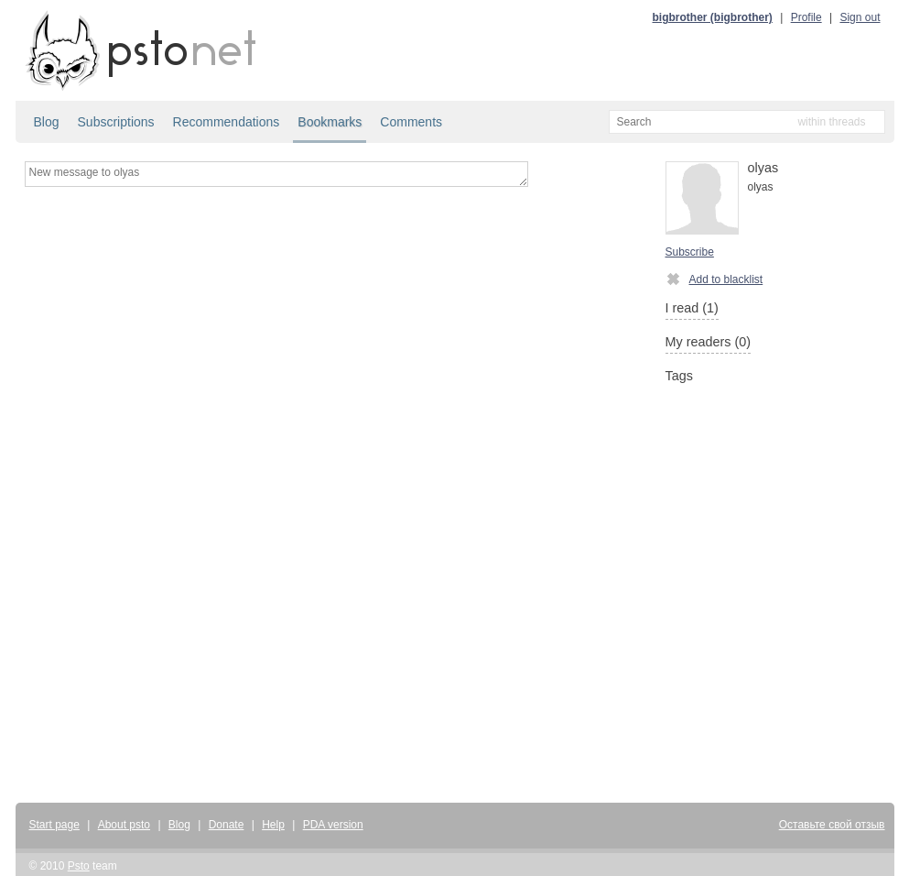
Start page (54, 824)
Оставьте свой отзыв (832, 824)
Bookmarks (330, 122)
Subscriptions (116, 122)
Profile (806, 17)
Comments (411, 122)
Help (273, 824)
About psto (124, 824)
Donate (226, 824)
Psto (79, 866)
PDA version (333, 824)
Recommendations (226, 122)
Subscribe (690, 252)
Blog (47, 122)
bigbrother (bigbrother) (713, 17)
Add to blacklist (714, 278)
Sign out (859, 17)
